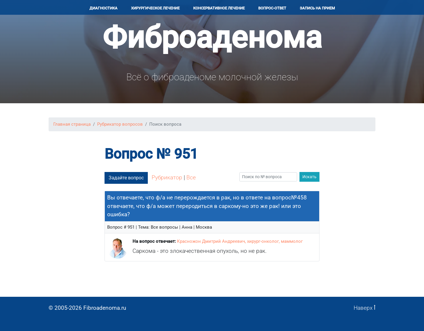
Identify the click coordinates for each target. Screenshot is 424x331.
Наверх (364, 307)
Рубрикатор (167, 177)
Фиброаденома (212, 37)
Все (191, 177)
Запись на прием (317, 8)
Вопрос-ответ (272, 8)
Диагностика (103, 8)
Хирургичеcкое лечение (155, 8)
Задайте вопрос (126, 178)
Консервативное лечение (219, 8)
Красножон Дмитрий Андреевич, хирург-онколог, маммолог (240, 241)
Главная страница (72, 124)
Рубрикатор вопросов (120, 124)
